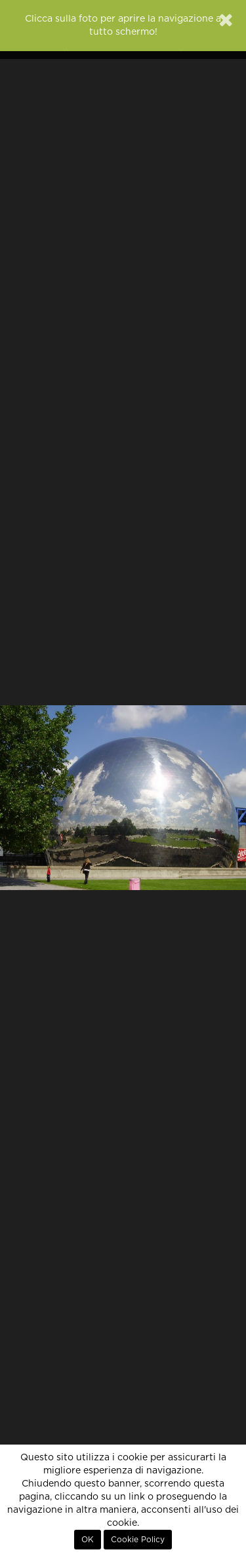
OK (87, 1540)
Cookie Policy (138, 1540)
